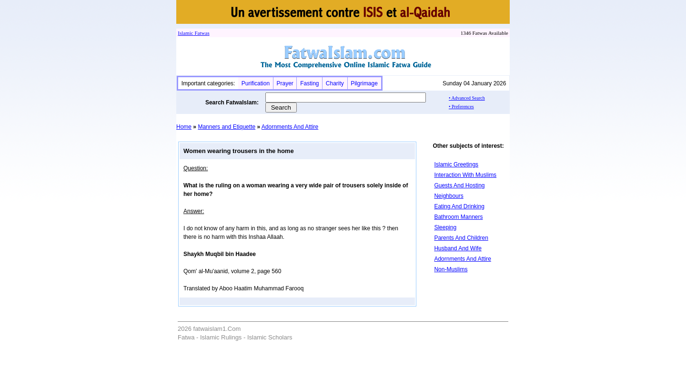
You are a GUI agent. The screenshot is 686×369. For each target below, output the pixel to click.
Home (184, 126)
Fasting (309, 83)
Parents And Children (461, 238)
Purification (256, 83)
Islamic (185, 33)
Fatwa (200, 33)
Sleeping (445, 227)
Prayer (284, 83)
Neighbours (448, 196)
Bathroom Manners (458, 217)
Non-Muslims (450, 269)
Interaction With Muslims (465, 175)
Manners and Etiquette (226, 126)
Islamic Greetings (456, 164)
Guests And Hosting (459, 185)
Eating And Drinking (459, 206)
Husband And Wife (457, 248)
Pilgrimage (364, 83)
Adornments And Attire (290, 126)
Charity (335, 83)
